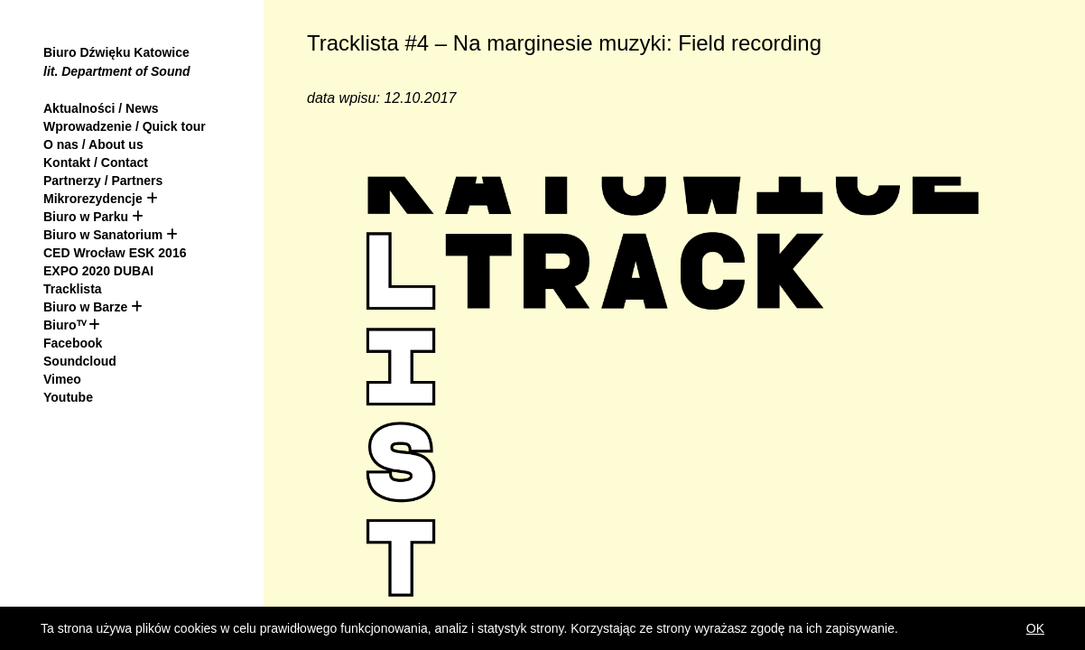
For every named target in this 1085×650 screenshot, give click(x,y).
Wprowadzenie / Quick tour (124, 126)
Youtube (68, 397)
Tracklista (72, 289)
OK (1035, 628)
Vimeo (62, 379)
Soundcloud (79, 361)
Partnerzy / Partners (102, 180)
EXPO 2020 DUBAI (98, 271)
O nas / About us (93, 144)
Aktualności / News (101, 108)
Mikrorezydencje (93, 198)
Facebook (72, 343)
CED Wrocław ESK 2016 (114, 253)
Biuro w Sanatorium (104, 235)
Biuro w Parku (85, 216)
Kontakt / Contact (95, 162)
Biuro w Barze (85, 307)
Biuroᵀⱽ (64, 325)
